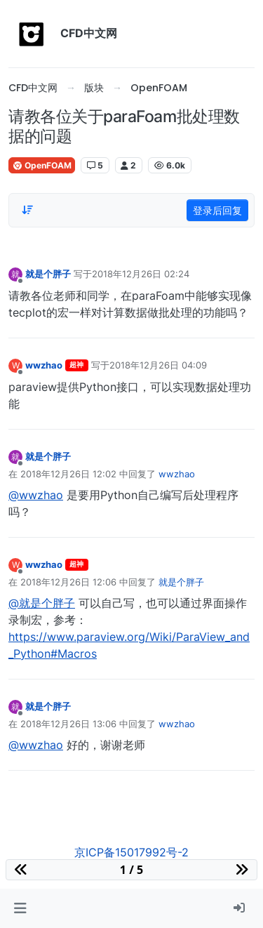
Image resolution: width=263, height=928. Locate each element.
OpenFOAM (42, 165)
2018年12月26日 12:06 (68, 582)
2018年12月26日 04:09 (158, 365)
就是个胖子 (48, 273)
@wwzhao (35, 495)
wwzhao (43, 365)
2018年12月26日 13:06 (68, 723)
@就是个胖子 (41, 603)
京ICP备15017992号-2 (131, 852)
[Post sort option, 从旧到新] (27, 209)
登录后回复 (217, 210)
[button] (20, 908)
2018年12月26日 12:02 (68, 473)
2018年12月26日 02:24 (140, 273)
